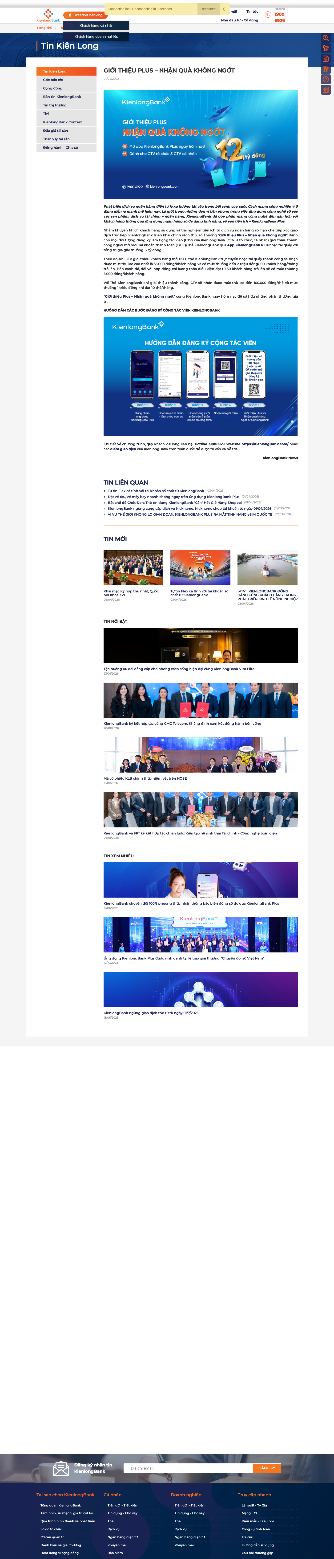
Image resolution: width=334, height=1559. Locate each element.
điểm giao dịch (123, 450)
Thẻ (110, 1521)
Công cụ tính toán (256, 1529)
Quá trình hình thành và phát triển (67, 1521)
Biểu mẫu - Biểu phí (258, 1521)
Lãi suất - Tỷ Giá (254, 1505)
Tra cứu (247, 1537)
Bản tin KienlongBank (62, 97)
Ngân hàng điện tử (123, 1537)
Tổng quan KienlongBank (60, 1505)
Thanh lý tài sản (56, 140)
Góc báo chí (53, 80)
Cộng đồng (52, 89)
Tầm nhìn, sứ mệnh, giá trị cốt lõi (66, 1513)
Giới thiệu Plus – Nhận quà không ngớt (139, 297)
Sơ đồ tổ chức (51, 1529)
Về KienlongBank (142, 15)
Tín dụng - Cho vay (122, 1513)
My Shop (286, 3)
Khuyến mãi (194, 15)
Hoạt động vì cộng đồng (59, 1553)
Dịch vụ (114, 1529)
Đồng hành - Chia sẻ (60, 148)
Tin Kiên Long (55, 72)
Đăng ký (266, 1468)
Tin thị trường (55, 106)
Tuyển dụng (170, 15)
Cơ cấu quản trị (52, 1537)
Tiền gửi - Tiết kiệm (123, 1505)
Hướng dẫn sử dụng (258, 1545)
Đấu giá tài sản (55, 131)
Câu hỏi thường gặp (257, 1553)
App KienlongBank (254, 3)
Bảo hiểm (115, 1553)
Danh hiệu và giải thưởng (60, 1545)
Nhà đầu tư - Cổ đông (240, 15)
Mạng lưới (250, 1513)
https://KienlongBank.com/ (264, 445)
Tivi (46, 114)
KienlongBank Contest (62, 123)
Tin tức (213, 15)
